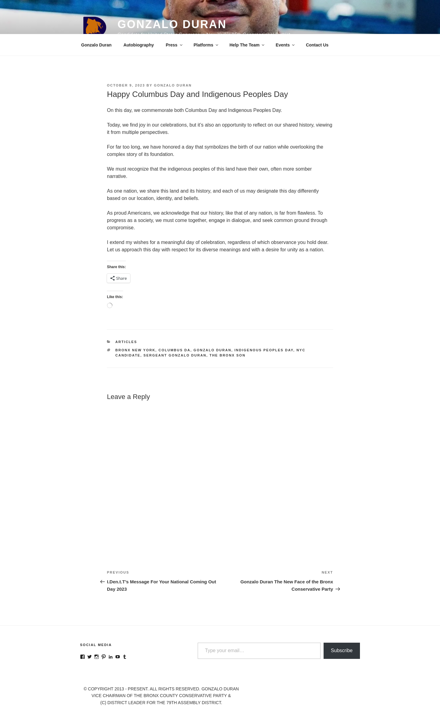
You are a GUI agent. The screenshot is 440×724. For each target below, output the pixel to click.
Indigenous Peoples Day (263, 350)
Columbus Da (175, 350)
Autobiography (138, 44)
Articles (126, 342)
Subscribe (342, 650)
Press (174, 44)
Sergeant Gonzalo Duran (175, 355)
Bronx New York (136, 350)
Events (285, 44)
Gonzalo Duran (171, 24)
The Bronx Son (228, 355)
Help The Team (247, 44)
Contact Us (317, 44)
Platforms (206, 44)
